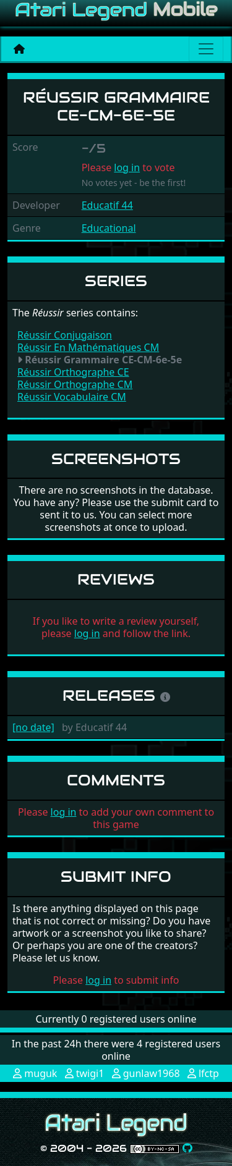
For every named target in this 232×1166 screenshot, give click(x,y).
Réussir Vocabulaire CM (71, 396)
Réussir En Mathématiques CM (88, 347)
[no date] (33, 727)
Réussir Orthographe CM (74, 384)
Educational (109, 228)
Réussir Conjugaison (64, 335)
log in (127, 167)
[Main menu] (206, 48)
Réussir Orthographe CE (73, 372)
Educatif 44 (107, 205)
